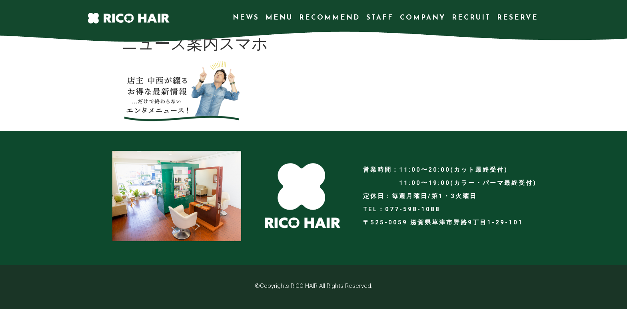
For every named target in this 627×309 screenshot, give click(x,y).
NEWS (246, 17)
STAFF (379, 17)
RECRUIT (471, 17)
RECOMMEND (329, 17)
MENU (279, 17)
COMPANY (422, 17)
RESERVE (517, 17)
